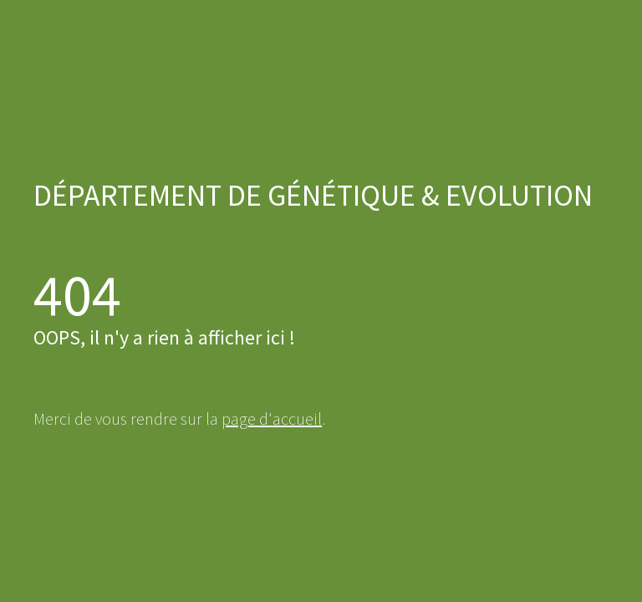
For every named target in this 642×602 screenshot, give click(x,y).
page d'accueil (272, 418)
